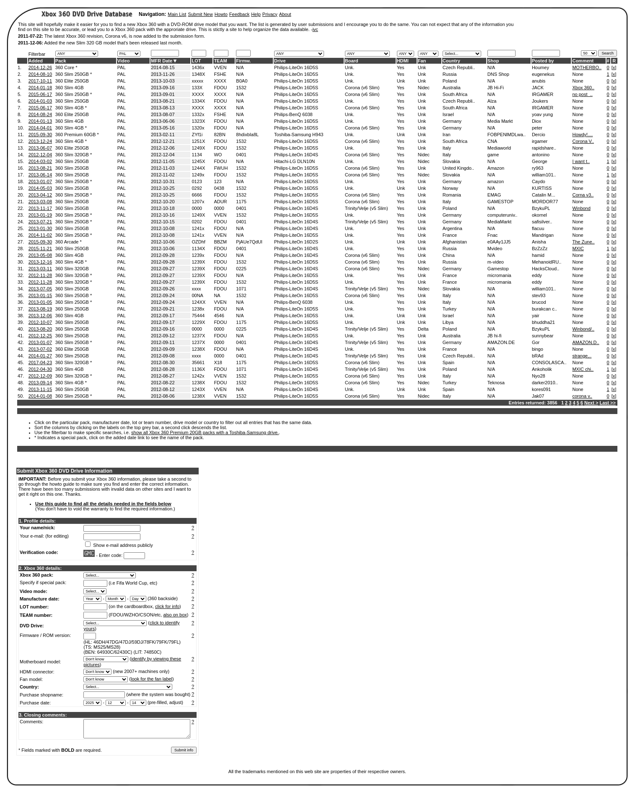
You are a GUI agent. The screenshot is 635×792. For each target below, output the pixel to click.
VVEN (220, 67)
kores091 (541, 389)
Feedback (239, 14)
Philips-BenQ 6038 (293, 114)
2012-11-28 (40, 275)
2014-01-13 (40, 121)
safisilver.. (542, 221)
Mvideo (494, 248)
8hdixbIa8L (247, 134)
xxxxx (197, 80)
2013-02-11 (162, 134)
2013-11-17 (40, 208)
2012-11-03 (162, 168)
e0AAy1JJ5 (499, 241)
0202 (197, 221)
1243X (198, 389)
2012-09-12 (162, 335)
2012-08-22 (162, 382)
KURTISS (542, 188)
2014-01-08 (40, 396)
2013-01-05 (40, 302)
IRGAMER (542, 94)
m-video (495, 261)
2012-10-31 (162, 181)
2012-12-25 (40, 335)
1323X (198, 121)
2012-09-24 (162, 295)
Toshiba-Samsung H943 (298, 134)
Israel (448, 114)
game (493, 154)
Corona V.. (583, 141)
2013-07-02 (40, 349)
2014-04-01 (40, 127)
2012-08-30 (162, 362)
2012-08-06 (162, 396)
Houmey (540, 67)
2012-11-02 (162, 174)
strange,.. (581, 355)
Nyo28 (538, 375)
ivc (315, 29)
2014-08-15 (162, 67)
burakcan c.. (544, 308)
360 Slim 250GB (72, 101)
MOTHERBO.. (586, 67)
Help (256, 14)
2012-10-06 (162, 241)
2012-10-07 (40, 322)
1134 (197, 154)
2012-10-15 (162, 221)
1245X (198, 161)
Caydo (538, 181)
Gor (535, 342)
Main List (177, 14)
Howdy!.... (582, 134)
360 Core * (66, 67)
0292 (197, 188)
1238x (198, 308)
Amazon (495, 168)
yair (535, 315)
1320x (198, 127)
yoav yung (542, 114)
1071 (241, 288)
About (285, 14)
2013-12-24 (40, 141)
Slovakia (451, 161)
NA (217, 295)
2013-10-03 (162, 80)
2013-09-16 (162, 87)
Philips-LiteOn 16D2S (296, 241)
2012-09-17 (162, 315)
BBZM (220, 241)
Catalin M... (543, 194)
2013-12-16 (40, 261)
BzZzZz (539, 248)
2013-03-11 (40, 268)
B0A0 (241, 80)
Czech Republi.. (459, 67)
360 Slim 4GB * (71, 107)
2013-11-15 (40, 389)
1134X (198, 248)
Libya (448, 322)
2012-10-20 (162, 201)
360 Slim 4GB (69, 87)
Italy (447, 147)
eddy (537, 275)
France (450, 235)
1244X (198, 168)
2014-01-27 (40, 355)
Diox (536, 121)
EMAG (494, 194)
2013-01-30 (40, 228)
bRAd (538, 355)
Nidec (424, 87)
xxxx (196, 288)
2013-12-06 (40, 315)
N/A (240, 67)
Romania (452, 194)
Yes (400, 67)
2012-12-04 (40, 154)
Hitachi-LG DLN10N (294, 161)
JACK (538, 87)
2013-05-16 (162, 127)
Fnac (492, 235)
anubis (538, 80)
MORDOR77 (545, 201)
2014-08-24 (40, 114)
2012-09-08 (162, 355)
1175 (241, 201)
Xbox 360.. (583, 87)
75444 (198, 315)
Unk (422, 67)
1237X (198, 335)
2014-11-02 (40, 235)
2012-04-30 (40, 369)
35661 (198, 362)
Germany (452, 121)
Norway (450, 188)
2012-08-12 (162, 389)
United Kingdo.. (458, 168)
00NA (197, 295)
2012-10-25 (162, 188)
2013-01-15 (40, 295)
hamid (538, 255)
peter (537, 127)
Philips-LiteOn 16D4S (296, 154)
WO (218, 154)
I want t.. (581, 161)
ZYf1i (197, 134)
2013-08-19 (40, 308)
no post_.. (582, 94)
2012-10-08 (162, 228)
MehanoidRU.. (546, 261)
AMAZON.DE (501, 342)
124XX (198, 302)
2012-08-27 (162, 375)
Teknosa (496, 382)
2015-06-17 (40, 94)
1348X (198, 74)
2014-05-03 (40, 188)
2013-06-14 (40, 174)
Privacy (269, 14)
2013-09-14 (40, 382)
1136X (198, 369)
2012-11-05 (162, 161)
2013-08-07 (162, 114)
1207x (198, 201)
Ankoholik (542, 369)
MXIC (578, 248)
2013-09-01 (162, 94)
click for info (167, 606)
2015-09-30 (40, 134)
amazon (495, 181)
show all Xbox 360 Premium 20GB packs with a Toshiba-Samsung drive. (205, 432)
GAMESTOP (500, 201)
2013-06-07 (40, 147)
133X (197, 87)
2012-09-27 (162, 268)
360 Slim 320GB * (73, 154)
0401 (241, 154)
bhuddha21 (543, 322)
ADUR (220, 201)
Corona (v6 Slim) (362, 87)
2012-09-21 (162, 308)
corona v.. (582, 396)
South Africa (455, 94)
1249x (198, 174)
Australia (452, 87)
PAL (121, 67)
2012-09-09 (162, 349)
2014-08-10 (40, 74)
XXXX (220, 80)
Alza (491, 101)
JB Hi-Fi (495, 87)
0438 (219, 188)
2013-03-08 (40, 201)
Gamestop (498, 268)
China (449, 255)
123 (217, 181)
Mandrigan (543, 235)
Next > (591, 402)
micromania (499, 275)
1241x (198, 228)
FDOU (220, 87)
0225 (241, 268)
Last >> (607, 402)
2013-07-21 (40, 221)
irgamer (539, 141)
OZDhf (198, 241)
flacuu (538, 228)
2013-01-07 (40, 181)
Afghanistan (455, 241)
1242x (198, 375)
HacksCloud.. (545, 268)
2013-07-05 (40, 288)
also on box (175, 614)
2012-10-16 (162, 214)
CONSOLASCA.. (549, 362)
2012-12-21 (162, 141)
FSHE (220, 74)
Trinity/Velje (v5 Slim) (366, 208)
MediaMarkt (499, 221)
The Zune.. (583, 241)
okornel (539, 214)
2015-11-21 (40, 248)
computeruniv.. (502, 214)
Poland (450, 80)
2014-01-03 (40, 101)
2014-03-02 (40, 161)
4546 (219, 315)
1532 (241, 87)
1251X (198, 141)
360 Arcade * (68, 241)
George (539, 161)
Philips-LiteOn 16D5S (296, 67)
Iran (447, 134)
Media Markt (500, 121)
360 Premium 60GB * (77, 134)
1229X (198, 322)
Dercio (538, 134)
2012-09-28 (162, 255)
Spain (448, 362)
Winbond (581, 208)
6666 (197, 194)
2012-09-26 (162, 288)
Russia (450, 74)
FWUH (221, 168)
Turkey (449, 308)
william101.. (544, 174)
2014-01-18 (40, 87)
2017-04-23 (40, 362)
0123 (197, 181)
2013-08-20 (40, 328)
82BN (219, 134)
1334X (198, 101)
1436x (198, 67)
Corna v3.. (583, 194)
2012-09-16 (162, 328)
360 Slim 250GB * (73, 74)
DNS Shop (498, 74)
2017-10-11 (40, 80)
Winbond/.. (583, 328)
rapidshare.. (544, 147)
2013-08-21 (162, 101)
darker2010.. (545, 382)
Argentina (452, 228)
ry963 (538, 168)
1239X (198, 261)
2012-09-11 (162, 342)
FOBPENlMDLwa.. (506, 134)
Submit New (200, 14)
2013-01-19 (40, 214)
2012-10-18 (162, 208)
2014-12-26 (40, 67)
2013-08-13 (162, 107)
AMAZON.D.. (585, 342)
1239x (198, 255)
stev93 (538, 295)
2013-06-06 (162, 121)
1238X (198, 349)
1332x (198, 114)
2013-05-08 (40, 255)
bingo (537, 349)
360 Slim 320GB (72, 268)
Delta (423, 328)
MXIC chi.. (583, 369)
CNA (492, 141)
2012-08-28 (162, 369)
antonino (540, 154)
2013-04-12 (40, 194)
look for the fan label (151, 678)
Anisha (539, 241)
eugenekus (543, 74)
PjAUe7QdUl (249, 241)
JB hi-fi (494, 335)
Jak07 (538, 396)
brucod (539, 302)
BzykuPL (541, 208)
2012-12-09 (40, 375)
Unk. (350, 67)
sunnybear (542, 335)
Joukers (540, 101)
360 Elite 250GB (72, 80)
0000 (197, 208)
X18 (218, 362)
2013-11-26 (162, 74)
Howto (221, 14)
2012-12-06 (162, 147)
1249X (198, 147)
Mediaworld (499, 147)
